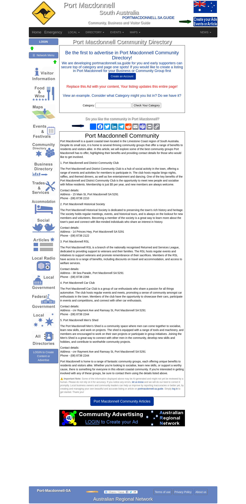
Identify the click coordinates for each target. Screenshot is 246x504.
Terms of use (162, 492)
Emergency (53, 32)
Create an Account (122, 76)
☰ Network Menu (43, 55)
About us (200, 492)
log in (175, 388)
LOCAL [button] (74, 32)
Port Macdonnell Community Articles (122, 401)
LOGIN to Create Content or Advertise (43, 356)
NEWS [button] (205, 32)
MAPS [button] (135, 32)
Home (36, 32)
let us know (138, 382)
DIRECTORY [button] (95, 32)
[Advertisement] (122, 457)
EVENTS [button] (117, 32)
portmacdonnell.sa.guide (150, 388)
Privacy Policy (182, 492)
